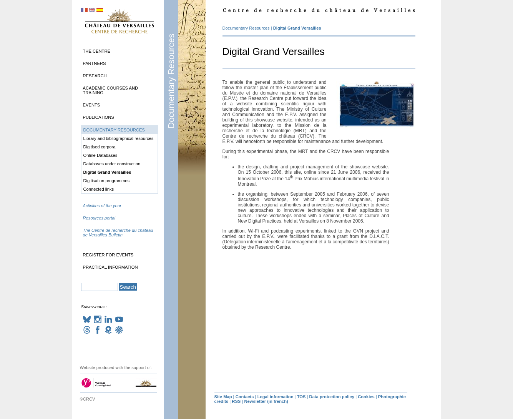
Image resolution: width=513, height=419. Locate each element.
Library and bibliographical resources (118, 138)
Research (95, 75)
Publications (98, 117)
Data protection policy (332, 396)
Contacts (245, 396)
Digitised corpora (99, 147)
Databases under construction (112, 163)
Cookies (366, 396)
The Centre (96, 51)
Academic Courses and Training (110, 90)
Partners (94, 63)
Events (91, 105)
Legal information (275, 396)
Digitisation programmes (106, 180)
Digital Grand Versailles (297, 28)
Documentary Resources (171, 81)
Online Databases (100, 155)
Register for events (108, 255)
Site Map (223, 396)
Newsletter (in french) (266, 401)
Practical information (110, 267)
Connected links (98, 189)
